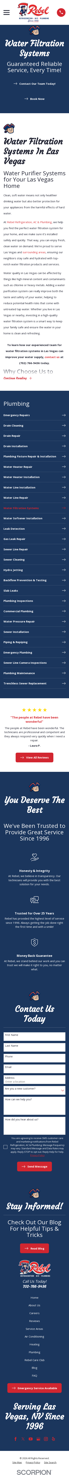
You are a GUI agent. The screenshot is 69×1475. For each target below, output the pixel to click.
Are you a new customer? (20, 1088)
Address (10, 1077)
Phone (9, 1056)
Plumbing (34, 1352)
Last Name (11, 1045)
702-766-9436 (34, 1286)
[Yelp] (53, 1439)
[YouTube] (31, 1439)
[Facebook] (15, 1439)
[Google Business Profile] (38, 1439)
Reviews (34, 1321)
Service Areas (34, 1329)
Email (8, 1067)
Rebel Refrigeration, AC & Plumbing (29, 222)
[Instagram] (46, 1439)
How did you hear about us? (21, 1119)
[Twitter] (23, 1439)
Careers (34, 1313)
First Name (11, 1035)
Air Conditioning (34, 1336)
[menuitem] (34, 415)
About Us (34, 1305)
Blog (34, 1367)
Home (34, 1297)
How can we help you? (18, 1099)
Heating (34, 1344)
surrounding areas (34, 252)
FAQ (34, 1375)
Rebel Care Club (34, 1360)
